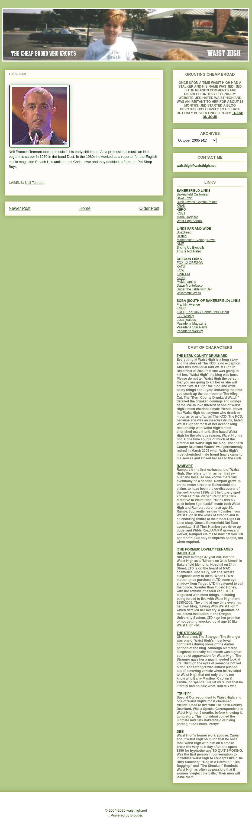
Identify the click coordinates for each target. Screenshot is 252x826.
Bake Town (184, 198)
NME (180, 244)
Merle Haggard (187, 217)
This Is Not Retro (189, 251)
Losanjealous (186, 320)
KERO (181, 210)
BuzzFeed (184, 232)
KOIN (181, 278)
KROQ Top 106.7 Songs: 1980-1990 (203, 312)
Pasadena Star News (192, 327)
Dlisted (182, 236)
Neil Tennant (34, 183)
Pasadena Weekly (190, 331)
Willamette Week (189, 293)
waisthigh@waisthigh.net (196, 166)
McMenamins (186, 282)
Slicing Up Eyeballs (191, 247)
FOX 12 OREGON (190, 263)
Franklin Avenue (188, 304)
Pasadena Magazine (191, 323)
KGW (181, 270)
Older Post (149, 208)
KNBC (181, 308)
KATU (181, 266)
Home (85, 208)
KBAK (181, 206)
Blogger (136, 815)
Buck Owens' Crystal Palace (197, 202)
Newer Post (20, 208)
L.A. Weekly (185, 316)
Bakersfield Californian (193, 194)
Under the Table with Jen (194, 289)
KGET (181, 213)
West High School (189, 221)
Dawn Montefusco (190, 285)
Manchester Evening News (196, 240)
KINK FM (183, 274)
